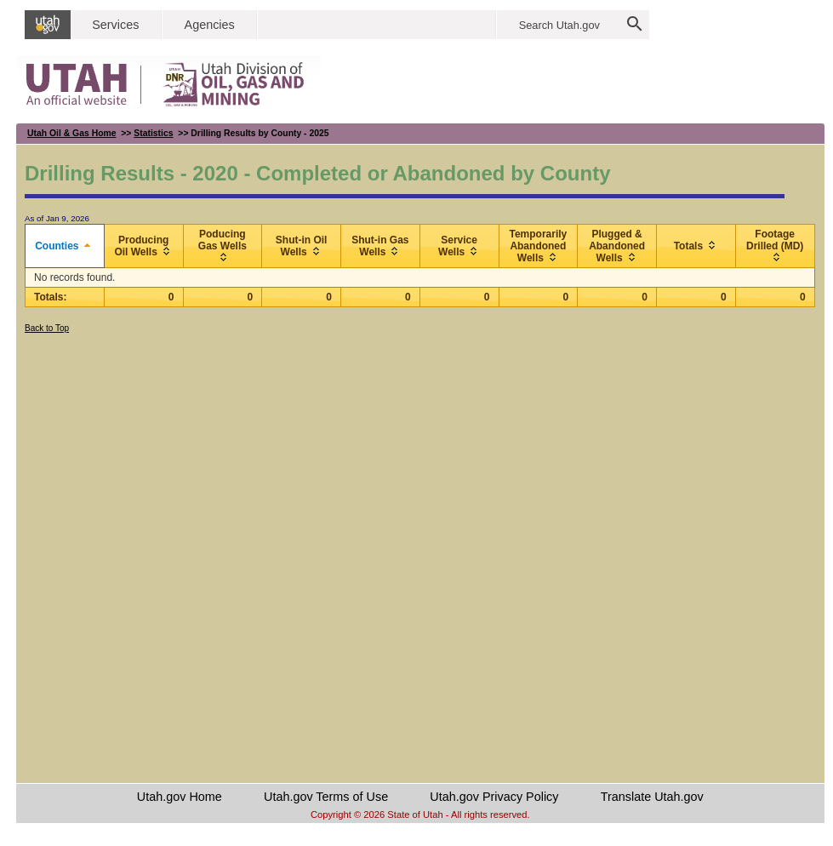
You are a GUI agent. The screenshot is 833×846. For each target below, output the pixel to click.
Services (115, 24)
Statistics (153, 133)
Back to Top (47, 328)
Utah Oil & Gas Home (72, 133)
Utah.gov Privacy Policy (494, 796)
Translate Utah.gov (652, 796)
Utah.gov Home (179, 796)
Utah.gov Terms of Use (326, 796)
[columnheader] (65, 246)
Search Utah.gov (559, 25)
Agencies (210, 24)
